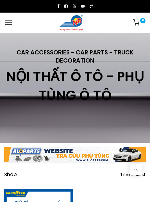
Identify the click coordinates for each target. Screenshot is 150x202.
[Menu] (8, 22)
